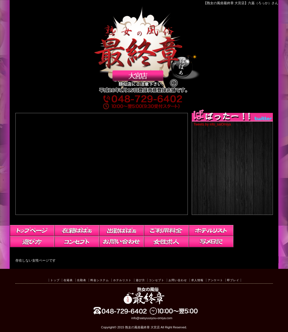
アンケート (215, 280)
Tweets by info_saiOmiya (212, 124)
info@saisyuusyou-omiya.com (151, 318)
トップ (55, 280)
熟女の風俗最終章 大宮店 (142, 327)
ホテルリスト (122, 280)
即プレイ (233, 280)
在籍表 (68, 280)
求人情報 (197, 280)
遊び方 (140, 280)
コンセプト (156, 280)
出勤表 (81, 280)
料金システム (99, 280)
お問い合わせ (177, 280)
